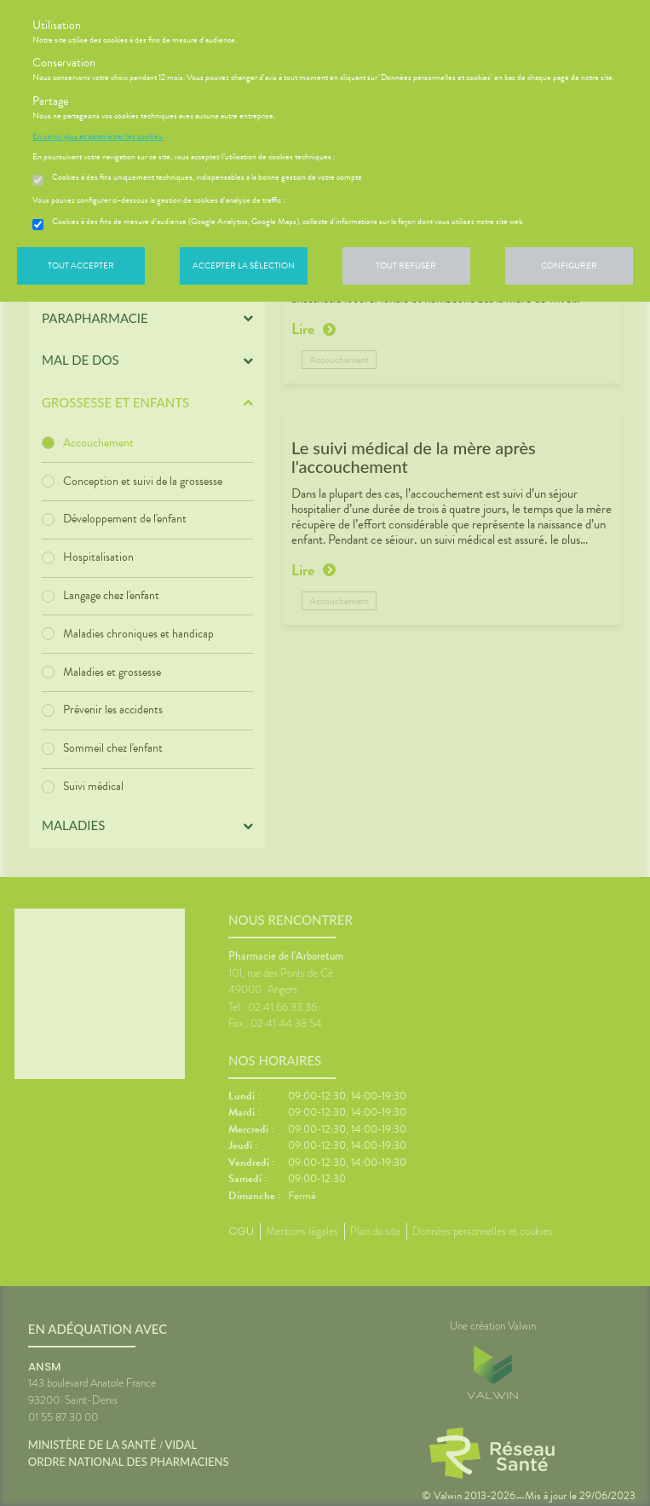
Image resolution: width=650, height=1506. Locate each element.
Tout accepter (81, 265)
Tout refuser (406, 265)
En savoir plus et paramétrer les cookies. (98, 136)
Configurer (569, 265)
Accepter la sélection (244, 265)
